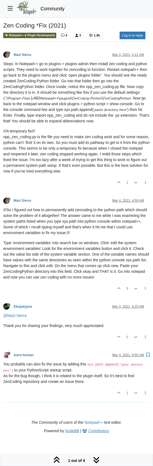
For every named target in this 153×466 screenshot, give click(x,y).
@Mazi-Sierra (15, 315)
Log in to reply (132, 35)
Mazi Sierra (22, 55)
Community (52, 8)
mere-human (24, 355)
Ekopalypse (23, 306)
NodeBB (72, 431)
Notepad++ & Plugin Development (30, 35)
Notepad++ (93, 422)
